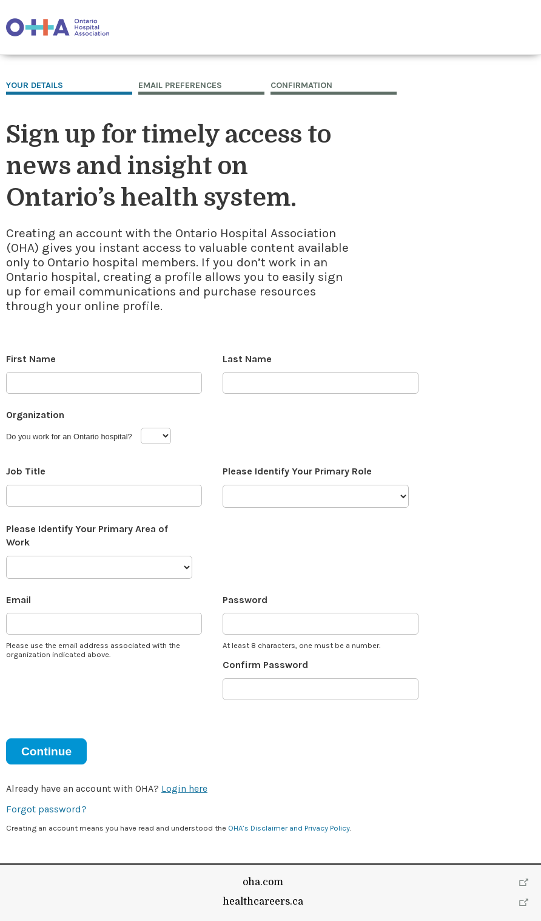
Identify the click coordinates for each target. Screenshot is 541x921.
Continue (46, 751)
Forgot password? (46, 809)
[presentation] (98, 691)
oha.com (263, 882)
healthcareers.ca (263, 901)
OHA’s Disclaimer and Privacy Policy (289, 827)
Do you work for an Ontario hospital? (69, 436)
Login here (184, 788)
